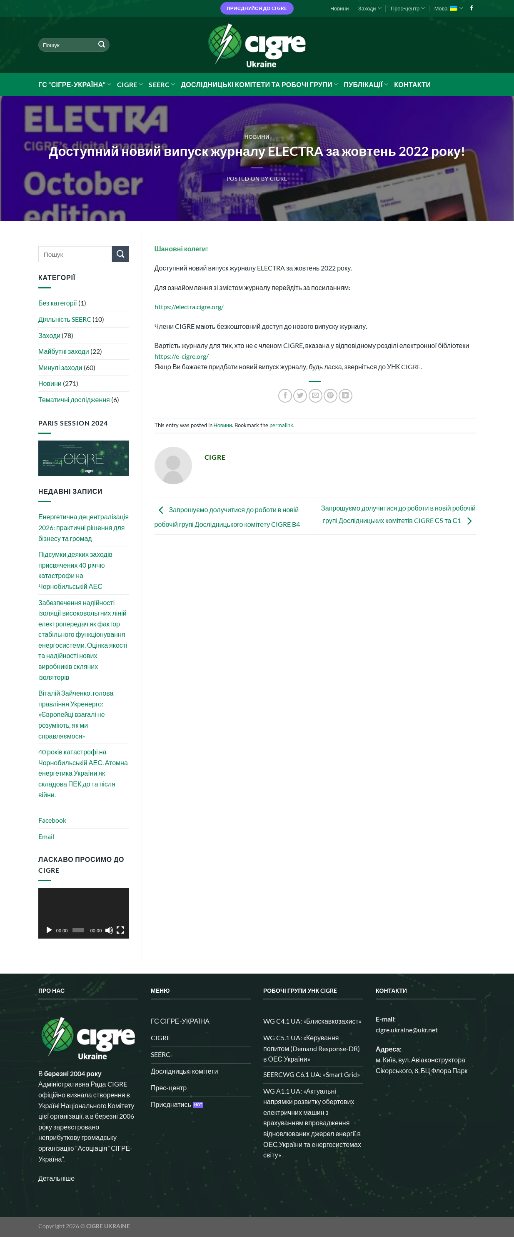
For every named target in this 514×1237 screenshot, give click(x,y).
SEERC (162, 84)
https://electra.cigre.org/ (189, 307)
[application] (83, 913)
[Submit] (102, 45)
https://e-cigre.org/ (182, 356)
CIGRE (130, 84)
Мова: (448, 8)
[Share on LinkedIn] (345, 396)
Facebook (52, 820)
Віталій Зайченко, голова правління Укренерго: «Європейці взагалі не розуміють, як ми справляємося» (75, 714)
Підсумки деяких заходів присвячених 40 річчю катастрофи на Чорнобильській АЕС (75, 570)
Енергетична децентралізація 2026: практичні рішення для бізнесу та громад (83, 527)
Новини (339, 8)
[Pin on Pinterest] (330, 396)
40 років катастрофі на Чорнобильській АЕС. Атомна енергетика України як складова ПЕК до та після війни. (83, 773)
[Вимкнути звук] (109, 930)
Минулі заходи (60, 367)
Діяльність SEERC (64, 319)
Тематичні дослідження (74, 399)
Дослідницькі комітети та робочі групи (259, 84)
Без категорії (57, 303)
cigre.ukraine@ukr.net (407, 1030)
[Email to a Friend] (315, 396)
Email (46, 836)
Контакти (412, 84)
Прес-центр (408, 8)
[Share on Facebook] (285, 396)
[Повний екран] (120, 930)
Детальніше (56, 1178)
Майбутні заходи (63, 351)
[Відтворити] (49, 930)
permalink (281, 425)
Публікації (366, 84)
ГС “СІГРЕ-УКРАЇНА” (74, 84)
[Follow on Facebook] (471, 8)
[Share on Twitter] (300, 396)
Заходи (370, 8)
